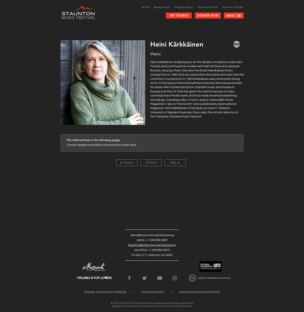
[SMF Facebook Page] (129, 278)
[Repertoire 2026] (207, 7)
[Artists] (145, 7)
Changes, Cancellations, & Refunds (105, 292)
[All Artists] (151, 162)
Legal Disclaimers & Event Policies (199, 292)
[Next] (175, 162)
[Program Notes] (184, 7)
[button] (234, 16)
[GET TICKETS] (179, 16)
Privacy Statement (152, 292)
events (115, 140)
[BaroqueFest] (162, 7)
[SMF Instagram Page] (175, 278)
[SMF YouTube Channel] (160, 278)
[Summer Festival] (233, 7)
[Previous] (126, 162)
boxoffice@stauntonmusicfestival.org (152, 245)
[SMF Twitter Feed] (144, 278)
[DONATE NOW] (208, 16)
